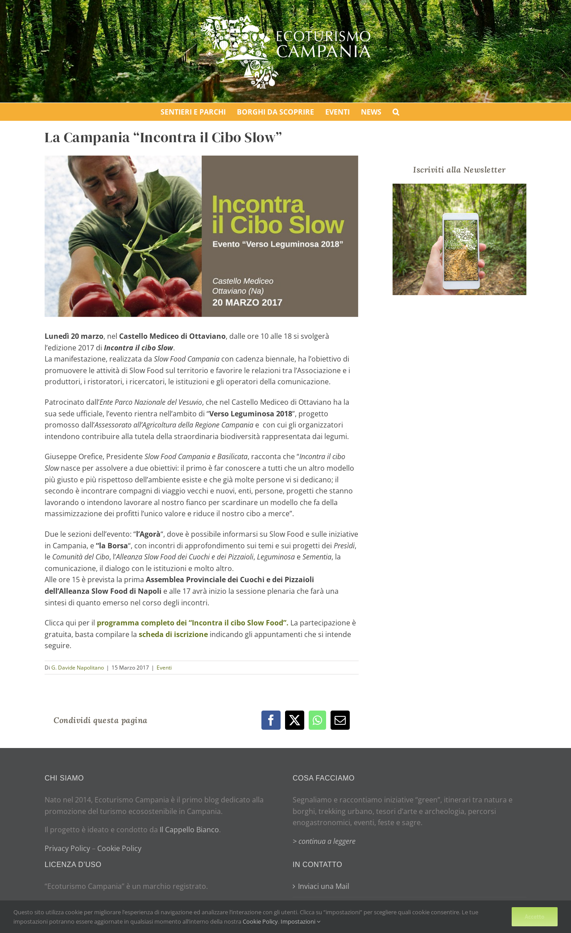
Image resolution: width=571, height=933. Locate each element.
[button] (396, 112)
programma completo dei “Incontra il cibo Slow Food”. (193, 623)
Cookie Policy (119, 848)
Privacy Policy (67, 848)
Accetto (535, 916)
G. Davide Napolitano (77, 667)
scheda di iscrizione (173, 634)
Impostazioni (300, 921)
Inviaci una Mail (323, 886)
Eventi (164, 667)
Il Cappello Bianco (189, 829)
